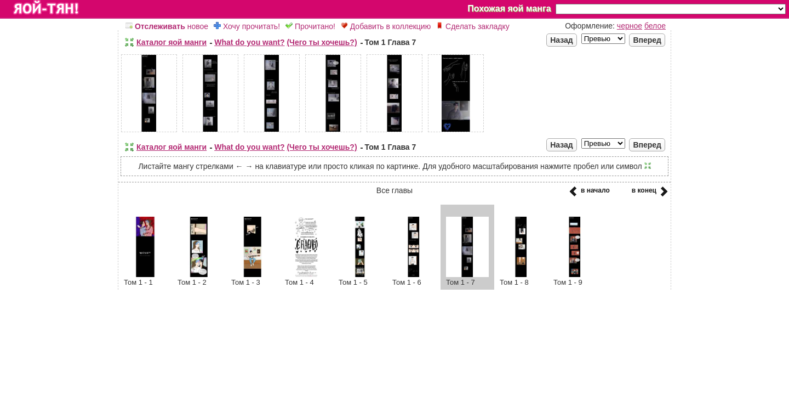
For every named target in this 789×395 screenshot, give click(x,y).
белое (655, 25)
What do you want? (249, 42)
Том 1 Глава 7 (390, 42)
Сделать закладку (473, 26)
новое (166, 26)
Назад (561, 40)
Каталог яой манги (171, 42)
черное (629, 25)
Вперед (647, 40)
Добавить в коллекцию (386, 26)
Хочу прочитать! (247, 26)
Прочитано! (310, 26)
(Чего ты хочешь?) (322, 42)
